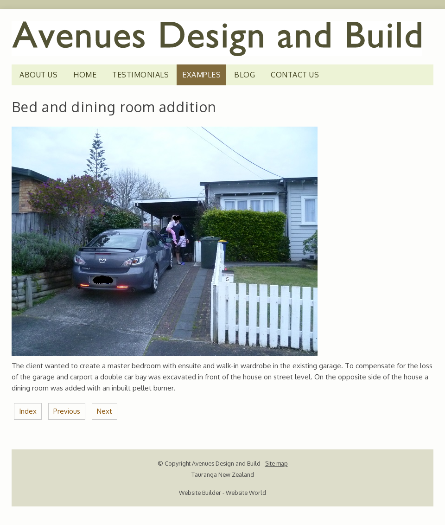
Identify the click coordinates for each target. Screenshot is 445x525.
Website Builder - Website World (222, 492)
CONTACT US (295, 74)
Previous (66, 411)
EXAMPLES (201, 74)
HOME (84, 74)
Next (104, 411)
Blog (244, 74)
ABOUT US (38, 74)
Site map (276, 463)
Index (28, 411)
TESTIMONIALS (140, 74)
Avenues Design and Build (226, 463)
